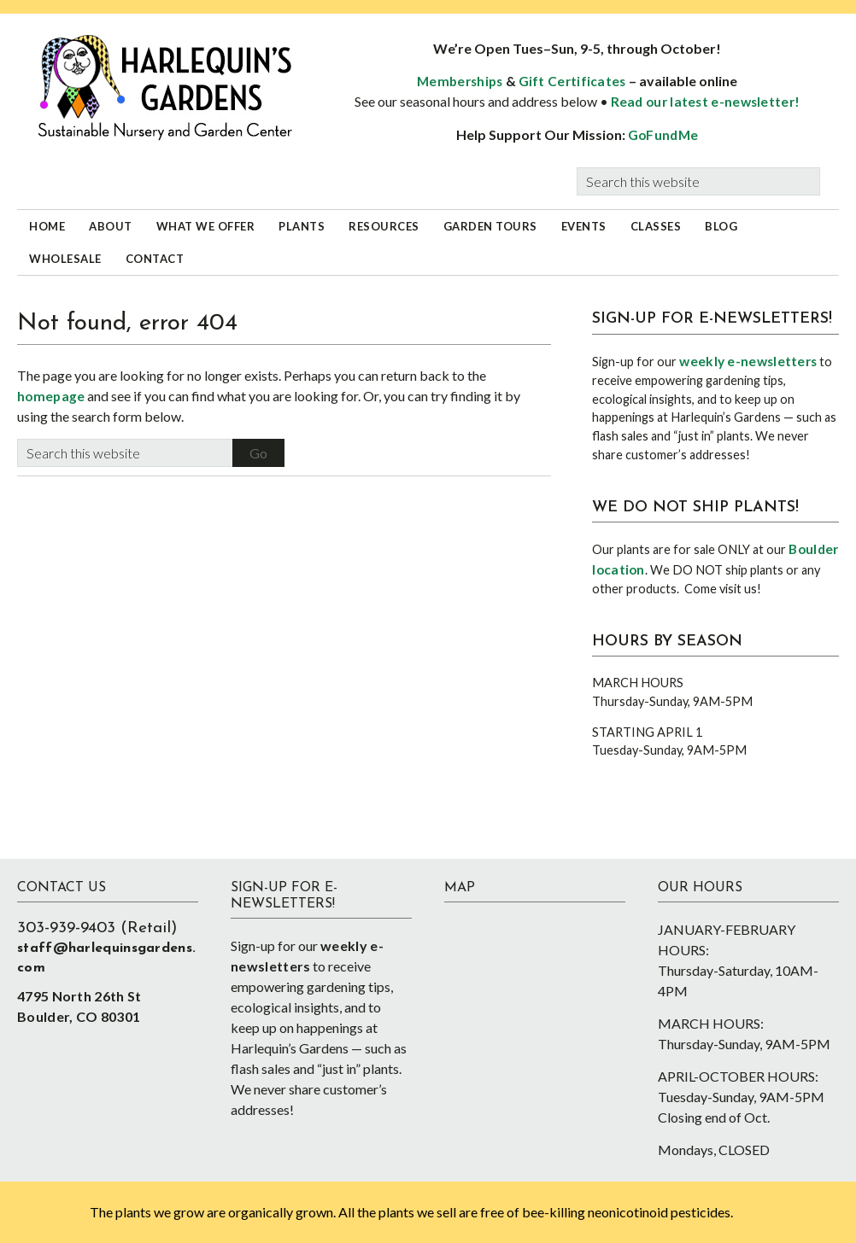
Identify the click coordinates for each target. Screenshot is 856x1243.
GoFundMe (663, 135)
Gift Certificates (572, 81)
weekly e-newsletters (748, 361)
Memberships (459, 81)
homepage (51, 396)
